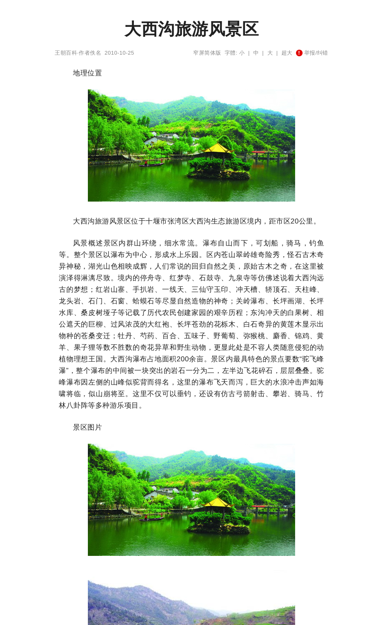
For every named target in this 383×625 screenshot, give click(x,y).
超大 (287, 53)
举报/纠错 (312, 53)
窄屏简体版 (207, 53)
